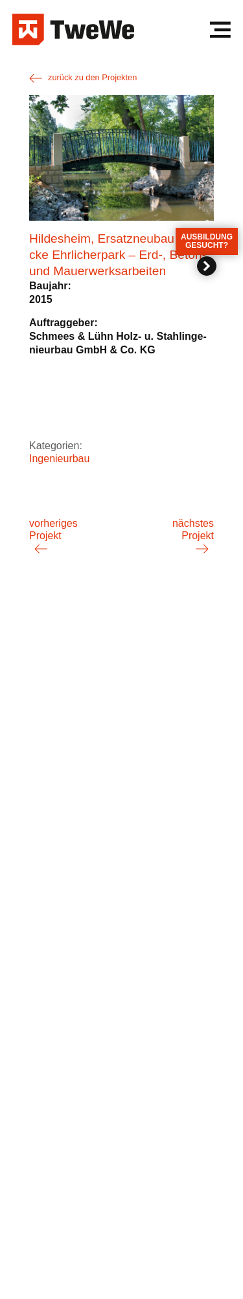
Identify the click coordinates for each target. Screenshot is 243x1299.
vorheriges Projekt (53, 529)
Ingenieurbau (59, 458)
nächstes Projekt (193, 529)
